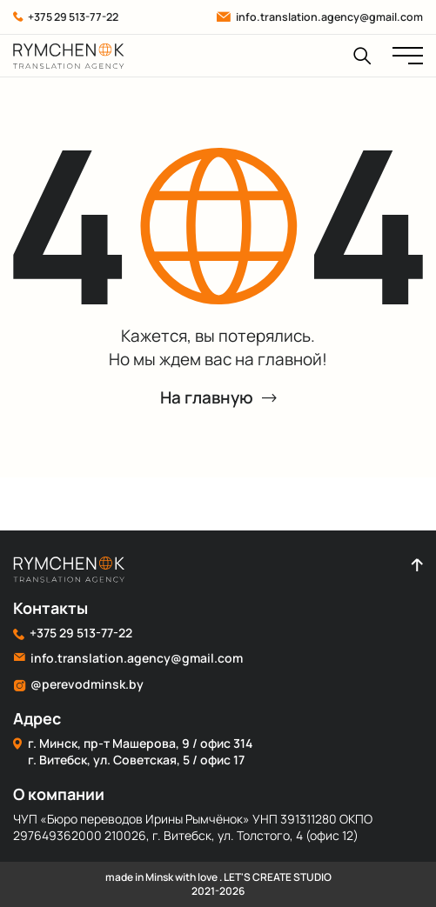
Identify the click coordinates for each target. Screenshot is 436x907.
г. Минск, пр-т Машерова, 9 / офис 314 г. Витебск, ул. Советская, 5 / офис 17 (132, 752)
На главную (218, 398)
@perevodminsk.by (78, 684)
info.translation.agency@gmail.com (319, 17)
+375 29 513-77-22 (65, 17)
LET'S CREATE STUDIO (278, 877)
